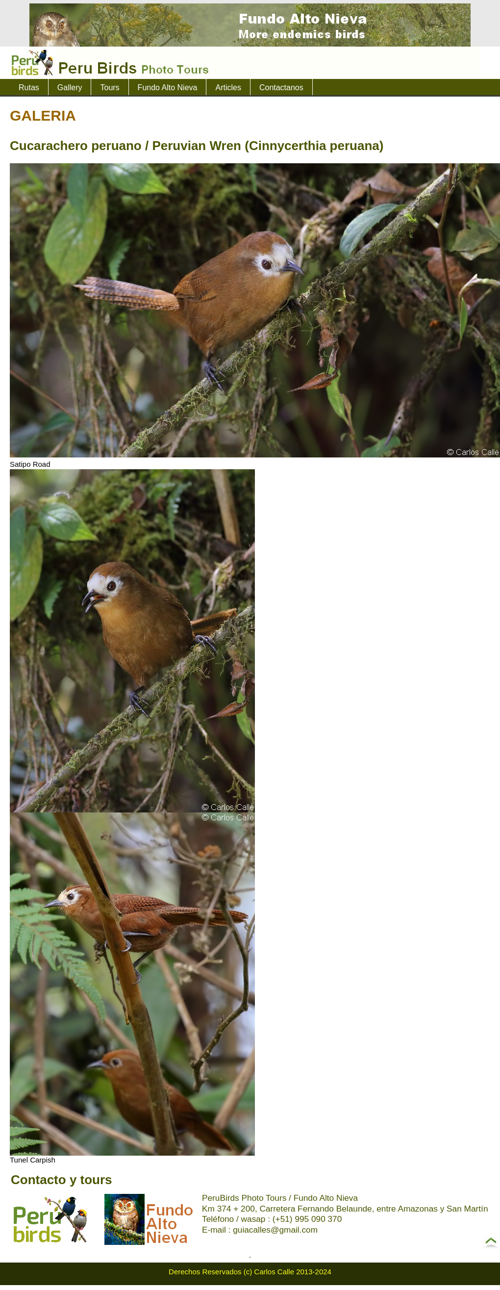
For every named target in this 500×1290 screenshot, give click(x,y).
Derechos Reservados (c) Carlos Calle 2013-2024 (250, 1271)
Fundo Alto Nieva (168, 87)
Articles (228, 87)
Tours (109, 87)
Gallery (69, 87)
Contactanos (281, 87)
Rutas (29, 87)
